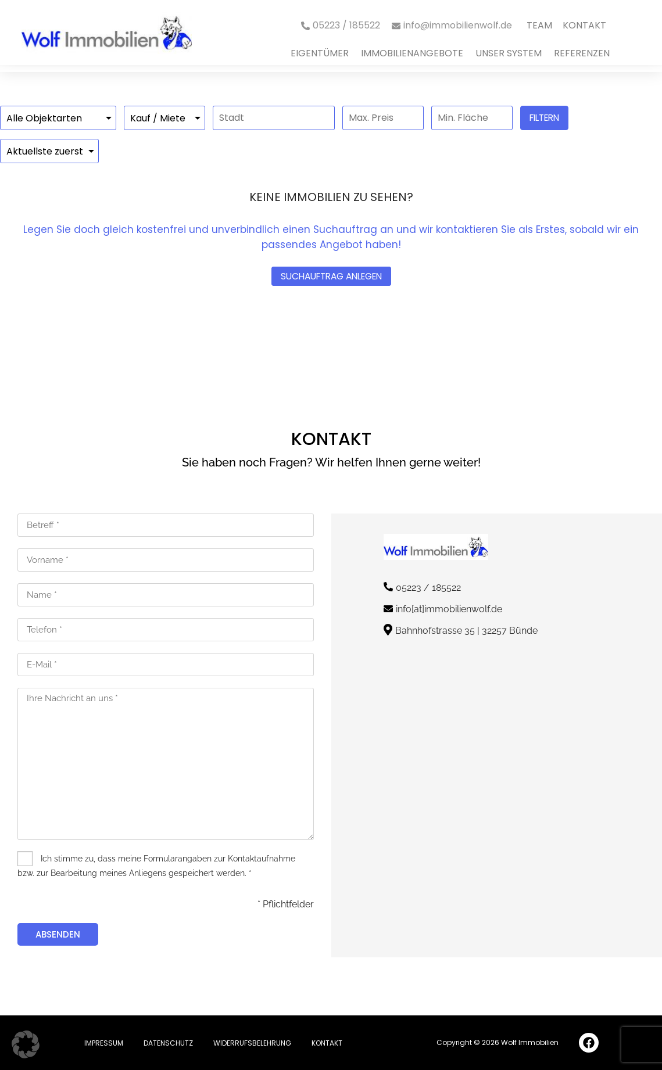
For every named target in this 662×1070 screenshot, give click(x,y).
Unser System (508, 53)
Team (539, 25)
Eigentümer (320, 53)
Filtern (544, 118)
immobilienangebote (412, 53)
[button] (25, 1044)
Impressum (103, 1043)
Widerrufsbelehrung (252, 1043)
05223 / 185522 (428, 587)
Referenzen (582, 53)
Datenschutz (168, 1043)
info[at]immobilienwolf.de (449, 609)
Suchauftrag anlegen (331, 276)
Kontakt (584, 25)
